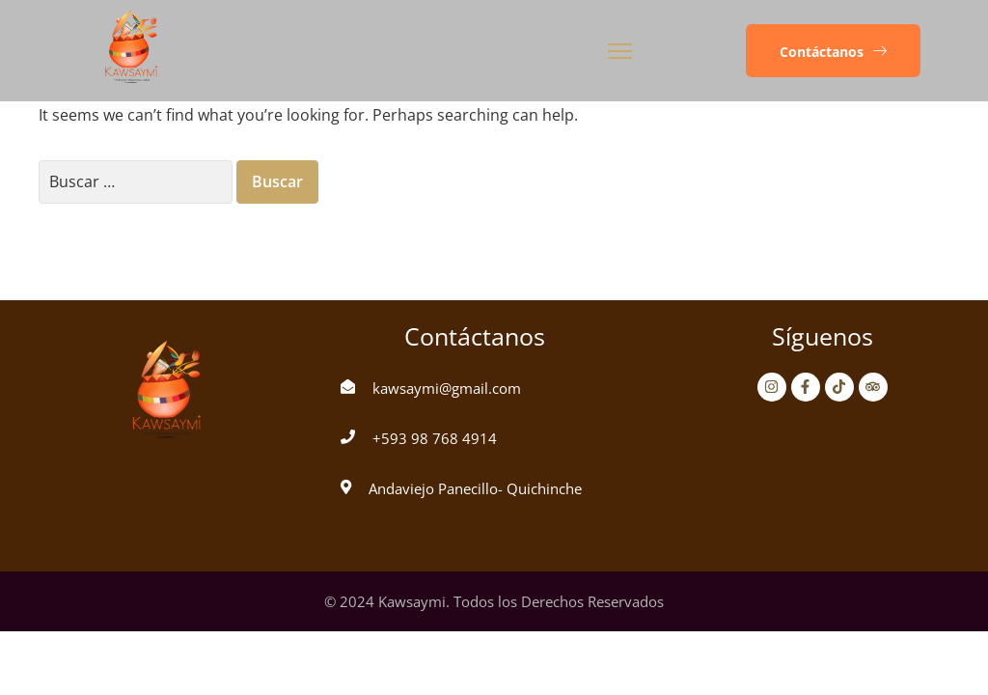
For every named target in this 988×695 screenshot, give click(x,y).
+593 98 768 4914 (434, 438)
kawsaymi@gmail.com (446, 388)
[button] (833, 51)
